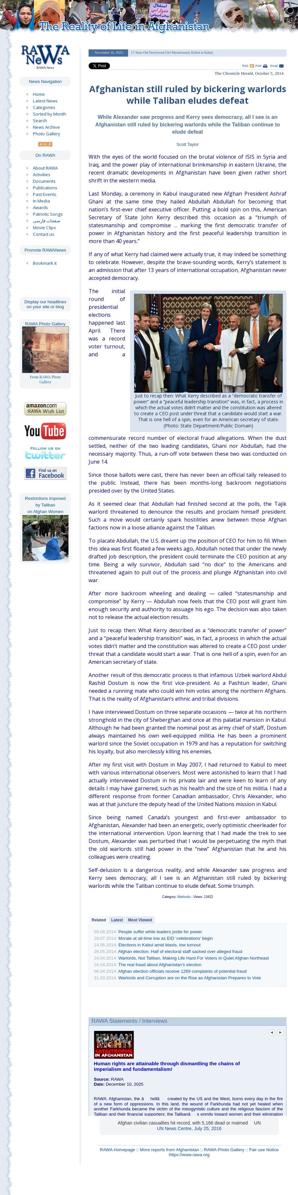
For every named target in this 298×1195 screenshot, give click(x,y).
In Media (41, 201)
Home (39, 94)
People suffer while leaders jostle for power (160, 931)
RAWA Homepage (117, 1149)
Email (274, 66)
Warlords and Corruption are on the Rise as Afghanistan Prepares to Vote (189, 977)
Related (99, 920)
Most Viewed (140, 920)
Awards (40, 207)
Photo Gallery (46, 134)
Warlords (184, 897)
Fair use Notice (264, 1149)
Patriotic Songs (48, 214)
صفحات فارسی (46, 220)
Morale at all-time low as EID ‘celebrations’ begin (165, 938)
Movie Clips (44, 228)
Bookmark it (45, 263)
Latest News (45, 101)
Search (40, 120)
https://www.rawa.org (189, 1154)
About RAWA (45, 168)
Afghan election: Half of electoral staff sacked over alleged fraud (180, 951)
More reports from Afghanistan (169, 1149)
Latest (117, 920)
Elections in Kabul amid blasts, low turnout (159, 944)
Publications (45, 188)
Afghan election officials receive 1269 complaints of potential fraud (182, 971)
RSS (245, 66)
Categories (44, 107)
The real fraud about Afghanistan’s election (159, 964)
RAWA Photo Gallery (224, 1149)
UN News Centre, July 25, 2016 (189, 1128)
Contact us (43, 234)
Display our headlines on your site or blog (45, 304)
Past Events (44, 194)
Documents (44, 181)
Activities (41, 174)
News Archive (46, 127)
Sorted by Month (49, 114)
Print (258, 66)
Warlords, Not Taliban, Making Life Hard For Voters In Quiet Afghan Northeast (193, 958)
